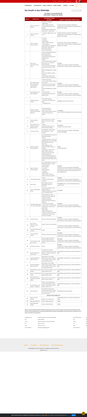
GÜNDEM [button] (65, 5)
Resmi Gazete (34, 345)
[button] (78, 10)
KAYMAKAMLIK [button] (28, 5)
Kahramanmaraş (69, 1)
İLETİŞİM (72, 5)
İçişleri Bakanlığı (61, 1)
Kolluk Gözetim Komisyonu (57, 345)
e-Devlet (54, 1)
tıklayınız (69, 415)
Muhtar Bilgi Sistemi (44, 345)
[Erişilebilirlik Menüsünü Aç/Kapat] (83, 413)
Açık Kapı (26, 345)
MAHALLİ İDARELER (47, 5)
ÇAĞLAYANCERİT (38, 5)
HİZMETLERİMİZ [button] (57, 5)
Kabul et (73, 415)
